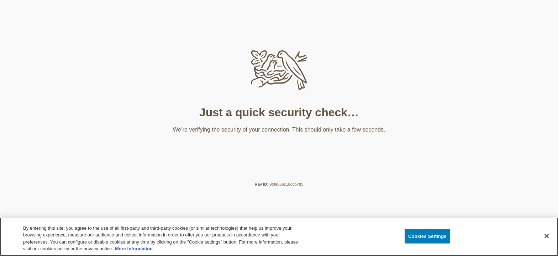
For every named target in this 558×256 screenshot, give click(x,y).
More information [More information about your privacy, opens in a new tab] (134, 248)
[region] (279, 237)
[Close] (546, 236)
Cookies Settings (427, 236)
